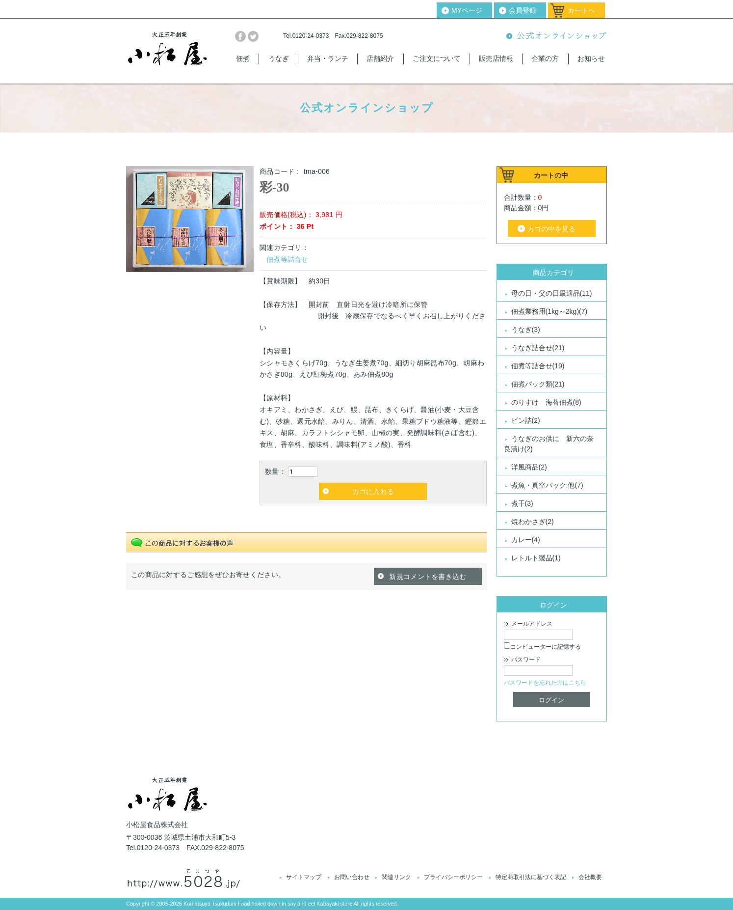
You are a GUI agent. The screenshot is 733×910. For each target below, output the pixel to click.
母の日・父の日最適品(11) (551, 293)
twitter (253, 36)
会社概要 (590, 877)
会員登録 (522, 10)
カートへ (581, 10)
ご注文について (437, 58)
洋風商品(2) (529, 467)
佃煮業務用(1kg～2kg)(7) (549, 311)
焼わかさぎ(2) (532, 521)
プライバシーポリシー (453, 877)
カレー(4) (525, 540)
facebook (240, 36)
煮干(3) (522, 503)
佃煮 (243, 58)
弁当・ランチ (327, 58)
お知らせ (591, 58)
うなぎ (278, 58)
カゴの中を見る (551, 229)
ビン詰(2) (525, 420)
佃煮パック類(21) (538, 384)
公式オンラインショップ (556, 36)
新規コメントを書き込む (427, 576)
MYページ (466, 10)
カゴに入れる (373, 492)
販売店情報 (496, 58)
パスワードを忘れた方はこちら (545, 682)
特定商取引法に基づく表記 (531, 877)
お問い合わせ (351, 877)
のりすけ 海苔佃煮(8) (546, 402)
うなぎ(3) (525, 329)
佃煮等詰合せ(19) (538, 366)
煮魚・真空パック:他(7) (547, 485)
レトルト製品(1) (536, 558)
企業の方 (545, 58)
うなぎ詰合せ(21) (538, 348)
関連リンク (396, 877)
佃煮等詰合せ (287, 259)
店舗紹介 (380, 58)
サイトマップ (303, 877)
